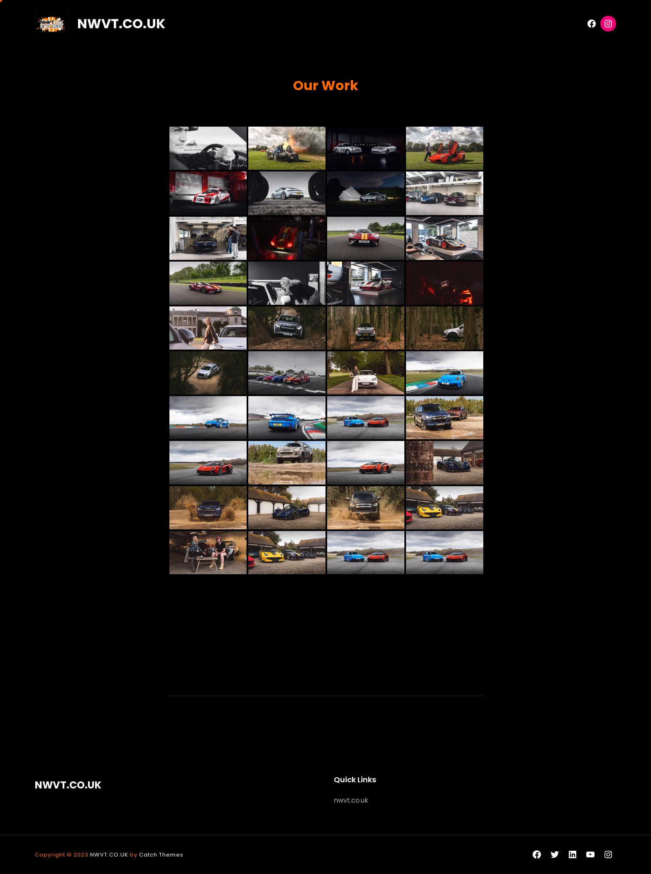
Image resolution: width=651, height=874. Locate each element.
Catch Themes (161, 855)
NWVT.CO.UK (121, 23)
